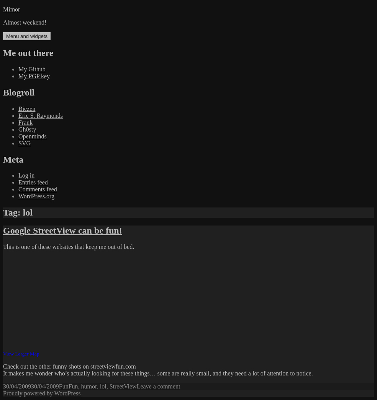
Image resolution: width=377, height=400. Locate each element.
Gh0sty (27, 129)
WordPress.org (36, 196)
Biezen (26, 108)
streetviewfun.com (113, 366)
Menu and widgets (27, 36)
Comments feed (37, 189)
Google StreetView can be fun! (62, 230)
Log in (26, 175)
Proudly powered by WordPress (41, 393)
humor (89, 386)
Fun (64, 386)
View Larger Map (21, 354)
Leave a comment (158, 386)
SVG (24, 143)
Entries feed (33, 182)
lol (103, 386)
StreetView (123, 386)
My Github (32, 69)
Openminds (32, 136)
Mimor (11, 9)
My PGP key (34, 76)
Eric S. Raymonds (40, 115)
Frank (25, 122)
